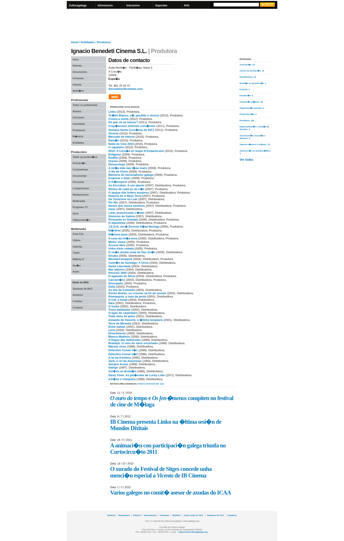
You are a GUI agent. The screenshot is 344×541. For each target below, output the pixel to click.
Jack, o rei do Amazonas (125, 361)
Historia (77, 84)
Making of (78, 259)
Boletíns (176, 515)
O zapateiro (116, 147)
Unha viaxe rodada (121, 248)
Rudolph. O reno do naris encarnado (133, 343)
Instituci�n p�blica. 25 (251, 102)
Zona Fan (78, 233)
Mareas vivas (117, 346)
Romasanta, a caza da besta (127, 296)
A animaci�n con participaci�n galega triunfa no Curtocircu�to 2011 (168, 448)
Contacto (78, 307)
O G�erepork (117, 181)
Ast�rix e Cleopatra (122, 379)
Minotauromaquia (120, 259)
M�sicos (78, 136)
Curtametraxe (80, 169)
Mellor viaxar (117, 242)
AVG (186, 5)
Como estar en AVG (194, 515)
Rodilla (113, 157)
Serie (76, 213)
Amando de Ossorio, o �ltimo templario (135, 320)
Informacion (105, 5)
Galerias (77, 246)
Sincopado (115, 283)
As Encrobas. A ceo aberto (126, 185)
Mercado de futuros (121, 136)
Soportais (161, 5)
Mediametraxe (81, 194)
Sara (111, 303)
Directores (78, 117)
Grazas (113, 161)
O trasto (113, 306)
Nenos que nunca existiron (126, 205)
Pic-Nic (113, 202)
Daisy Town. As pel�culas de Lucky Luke (136, 375)
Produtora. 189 (247, 120)
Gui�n (77, 265)
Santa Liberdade (119, 266)
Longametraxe (81, 188)
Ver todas (246, 159)
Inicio (76, 59)
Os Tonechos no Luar (123, 199)
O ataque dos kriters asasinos (128, 192)
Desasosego (116, 164)
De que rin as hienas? (123, 122)
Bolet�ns (78, 90)
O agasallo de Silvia (121, 276)
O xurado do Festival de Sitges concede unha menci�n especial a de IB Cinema (161, 472)
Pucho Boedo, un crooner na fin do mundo (137, 293)
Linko (112, 111)
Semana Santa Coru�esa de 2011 (131, 130)
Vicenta (113, 133)
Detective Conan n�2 (123, 354)
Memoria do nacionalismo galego (130, 174)
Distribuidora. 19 (248, 77)
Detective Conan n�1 (123, 350)
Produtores (79, 130)
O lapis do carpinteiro (123, 313)
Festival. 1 (245, 89)
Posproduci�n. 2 (248, 114)
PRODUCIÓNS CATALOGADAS (125, 107)
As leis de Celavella (121, 290)
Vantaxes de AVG (83, 288)
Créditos (77, 301)
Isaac (112, 209)
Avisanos (78, 294)
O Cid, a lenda (117, 299)
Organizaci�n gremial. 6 (252, 108)
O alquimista (116, 222)
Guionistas (79, 123)
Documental (79, 175)
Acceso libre (116, 245)
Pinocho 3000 (117, 272)
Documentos (80, 71)
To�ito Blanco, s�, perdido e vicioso (133, 115)
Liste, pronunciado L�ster (126, 212)
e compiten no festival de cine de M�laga (171, 401)
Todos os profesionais (85, 104)
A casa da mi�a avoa (122, 238)
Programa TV (80, 207)
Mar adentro (116, 269)
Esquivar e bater (119, 178)
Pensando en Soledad (123, 219)
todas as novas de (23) (151, 384)
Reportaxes (124, 515)
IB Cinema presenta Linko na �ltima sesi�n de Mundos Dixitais (165, 424)
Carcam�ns (116, 279)
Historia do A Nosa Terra (125, 196)
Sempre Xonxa (118, 364)
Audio (76, 271)
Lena (111, 330)
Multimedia (79, 200)
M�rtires (114, 230)
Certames (78, 78)
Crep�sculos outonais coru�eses (132, 126)
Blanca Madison (119, 336)
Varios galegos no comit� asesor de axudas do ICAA (170, 492)
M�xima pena (117, 234)
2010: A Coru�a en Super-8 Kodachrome (136, 151)
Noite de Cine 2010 (121, 144)
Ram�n (113, 140)
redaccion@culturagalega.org (193, 532)
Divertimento (117, 333)
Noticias (77, 65)
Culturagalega (78, 5)
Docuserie (78, 181)
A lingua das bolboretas (124, 340)
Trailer (76, 252)
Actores (77, 111)
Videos (77, 240)
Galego (113, 367)
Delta (111, 286)
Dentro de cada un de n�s (126, 189)
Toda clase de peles (121, 316)
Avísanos (232, 515)
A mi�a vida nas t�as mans (127, 168)
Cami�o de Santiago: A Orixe (128, 262)
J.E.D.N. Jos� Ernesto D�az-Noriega (133, 226)
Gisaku (113, 255)
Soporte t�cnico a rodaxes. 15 (255, 144)
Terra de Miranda (119, 323)
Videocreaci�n (81, 219)
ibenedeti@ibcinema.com (125, 89)
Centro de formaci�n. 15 (252, 70)
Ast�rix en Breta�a (122, 371)
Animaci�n (79, 163)
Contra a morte (118, 119)
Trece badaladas (119, 309)
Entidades (78, 142)
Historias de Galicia (121, 216)
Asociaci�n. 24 (247, 64)
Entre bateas (116, 326)
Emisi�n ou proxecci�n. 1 (253, 83)
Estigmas (114, 154)
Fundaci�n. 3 (246, 95)
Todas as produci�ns (85, 156)
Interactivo (133, 5)
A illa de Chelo (118, 171)
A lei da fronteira (119, 357)
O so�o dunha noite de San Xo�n (132, 252)
